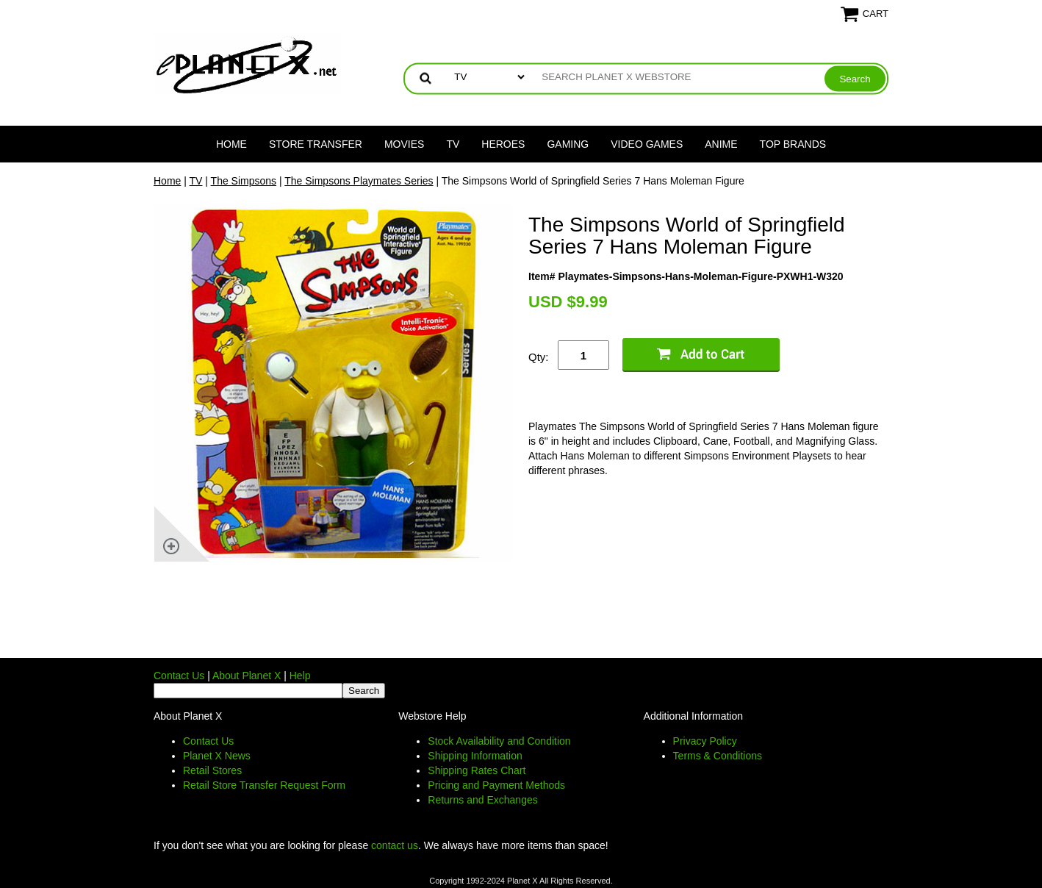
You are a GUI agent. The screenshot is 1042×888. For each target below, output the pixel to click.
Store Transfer (315, 144)
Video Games (647, 144)
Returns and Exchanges (482, 800)
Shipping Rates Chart (476, 770)
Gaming (568, 144)
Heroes (503, 144)
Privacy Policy (705, 741)
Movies (404, 144)
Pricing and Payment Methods (496, 785)
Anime (721, 144)
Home (231, 144)
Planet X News (217, 756)
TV (452, 144)
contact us (394, 845)
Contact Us (179, 675)
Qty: (538, 357)
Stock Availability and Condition (499, 741)
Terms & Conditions (717, 756)
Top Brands (793, 144)
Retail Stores (212, 770)
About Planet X (246, 675)
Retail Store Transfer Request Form (264, 785)
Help (300, 675)
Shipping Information (475, 756)
